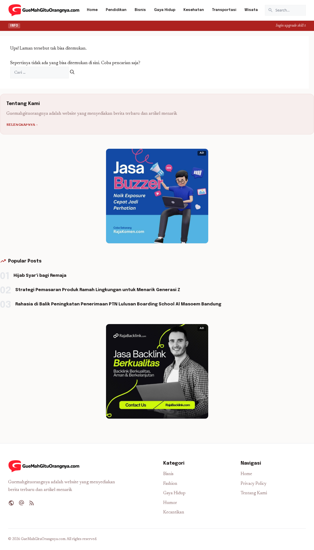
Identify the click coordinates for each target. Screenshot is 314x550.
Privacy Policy (253, 484)
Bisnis (140, 10)
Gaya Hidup (164, 10)
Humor (170, 503)
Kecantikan (173, 512)
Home (92, 10)
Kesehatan (193, 10)
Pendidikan (116, 10)
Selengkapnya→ (22, 125)
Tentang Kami (254, 493)
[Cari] (72, 72)
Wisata (251, 10)
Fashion (170, 484)
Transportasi (224, 10)
